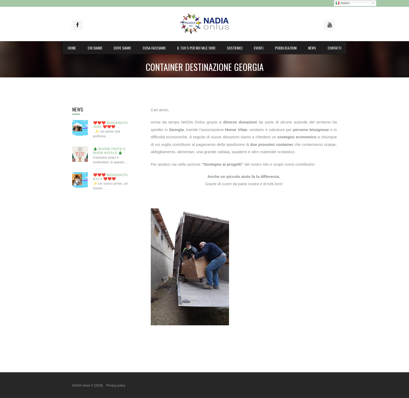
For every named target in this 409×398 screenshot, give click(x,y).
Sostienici (234, 48)
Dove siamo (122, 48)
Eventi (258, 48)
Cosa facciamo (154, 48)
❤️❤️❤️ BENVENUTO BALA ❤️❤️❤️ (110, 177)
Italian (342, 3)
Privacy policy (115, 385)
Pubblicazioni (286, 48)
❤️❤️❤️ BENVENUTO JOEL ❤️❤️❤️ (110, 125)
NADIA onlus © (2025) (88, 385)
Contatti (334, 48)
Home (72, 48)
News (312, 48)
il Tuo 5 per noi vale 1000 (196, 48)
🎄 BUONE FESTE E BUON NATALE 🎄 (109, 151)
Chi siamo (95, 48)
